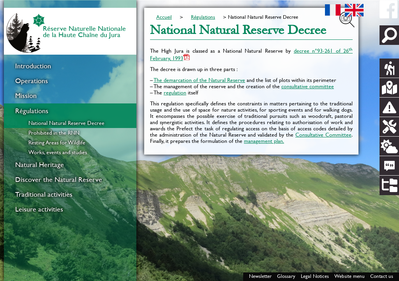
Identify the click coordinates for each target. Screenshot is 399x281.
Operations (31, 81)
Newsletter (260, 276)
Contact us (381, 276)
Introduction (33, 66)
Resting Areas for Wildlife (56, 142)
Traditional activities (43, 194)
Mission (26, 96)
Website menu (349, 276)
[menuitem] (70, 66)
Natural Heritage (39, 165)
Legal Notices (315, 276)
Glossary (286, 276)
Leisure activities (39, 209)
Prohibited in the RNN (53, 133)
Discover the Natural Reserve (58, 179)
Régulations (31, 111)
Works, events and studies (57, 152)
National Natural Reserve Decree (66, 123)
